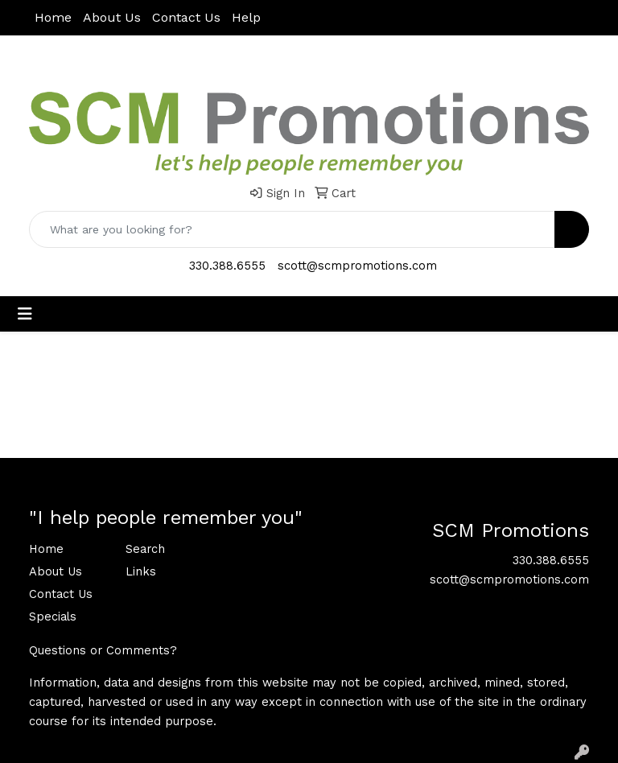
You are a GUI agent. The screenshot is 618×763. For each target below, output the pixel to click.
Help (246, 17)
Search (145, 549)
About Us (112, 17)
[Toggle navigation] (25, 314)
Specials (52, 616)
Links (141, 571)
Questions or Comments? (103, 650)
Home (53, 17)
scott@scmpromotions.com (357, 265)
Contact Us (186, 17)
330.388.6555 (227, 265)
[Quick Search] (292, 229)
